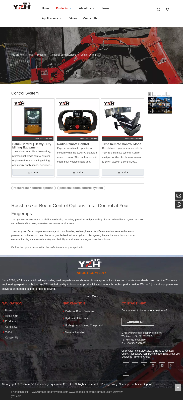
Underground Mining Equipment (84, 325)
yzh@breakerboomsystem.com (145, 332)
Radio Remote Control (73, 144)
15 (168, 105)
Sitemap (124, 384)
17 (154, 111)
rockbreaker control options (33, 188)
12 (154, 105)
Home (8, 310)
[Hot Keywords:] (159, 10)
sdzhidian (161, 384)
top (178, 387)
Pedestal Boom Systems (79, 311)
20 (168, 111)
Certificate (11, 326)
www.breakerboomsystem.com (50, 391)
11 (149, 105)
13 (159, 105)
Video (8, 332)
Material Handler (75, 332)
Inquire (33, 172)
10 (168, 99)
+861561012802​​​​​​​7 (143, 336)
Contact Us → (138, 322)
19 (163, 111)
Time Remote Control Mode (121, 144)
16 (149, 111)
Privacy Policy (109, 384)
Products (10, 321)
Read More (91, 296)
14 (163, 105)
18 (159, 111)
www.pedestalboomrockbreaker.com (90, 391)
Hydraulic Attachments (78, 318)
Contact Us (11, 337)
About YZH (11, 315)
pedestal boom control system (81, 188)
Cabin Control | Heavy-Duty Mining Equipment (31, 145)
